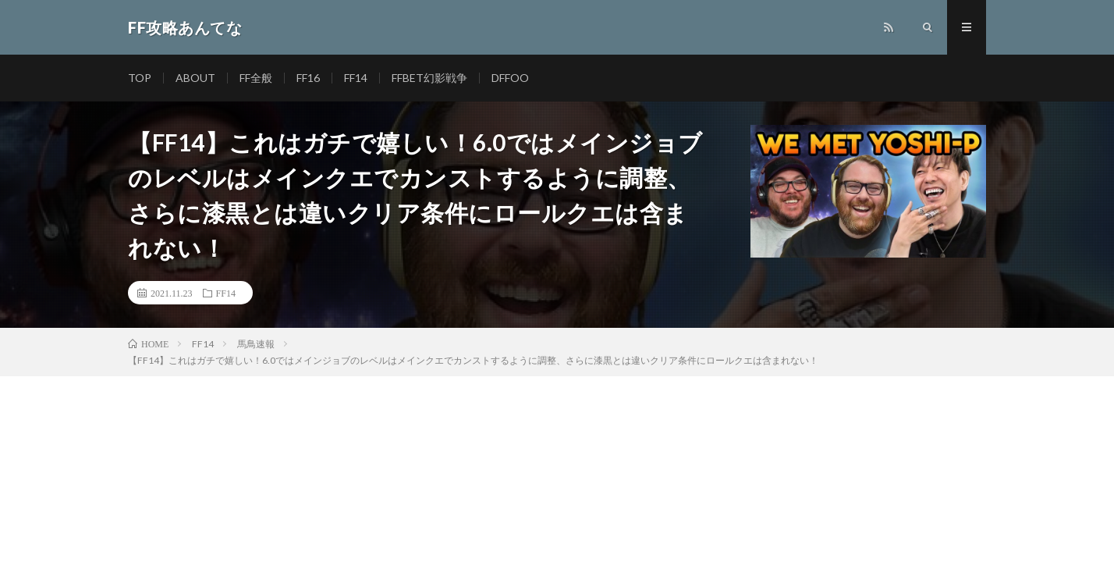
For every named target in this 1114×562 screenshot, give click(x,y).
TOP (139, 77)
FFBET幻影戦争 (429, 77)
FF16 (308, 77)
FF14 (355, 77)
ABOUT (195, 77)
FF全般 (255, 77)
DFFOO (510, 77)
